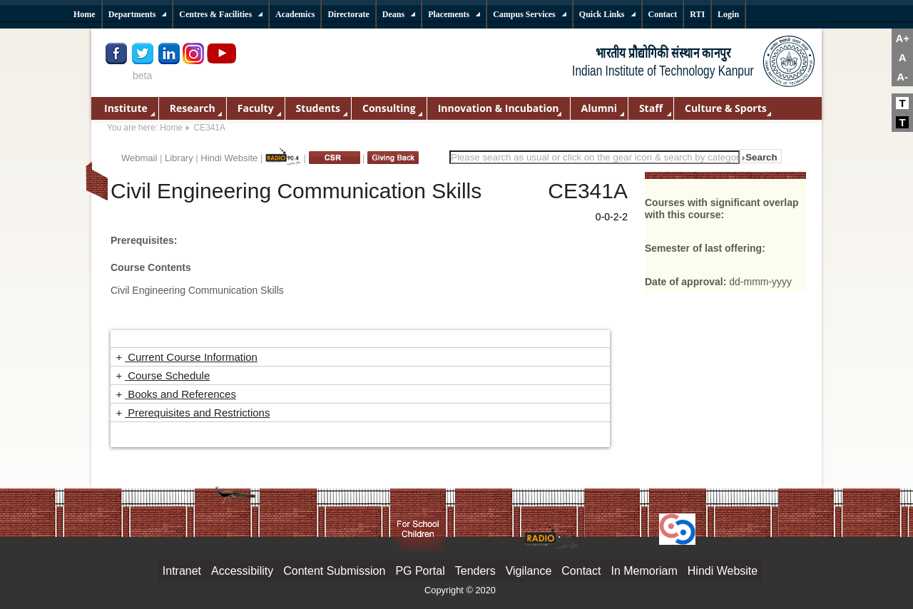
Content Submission (334, 571)
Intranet (182, 571)
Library (179, 158)
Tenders (475, 571)
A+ (902, 38)
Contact (581, 571)
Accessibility (242, 571)
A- (902, 77)
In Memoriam (644, 571)
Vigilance (529, 571)
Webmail (139, 158)
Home (171, 128)
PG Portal (419, 571)
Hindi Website (228, 158)
